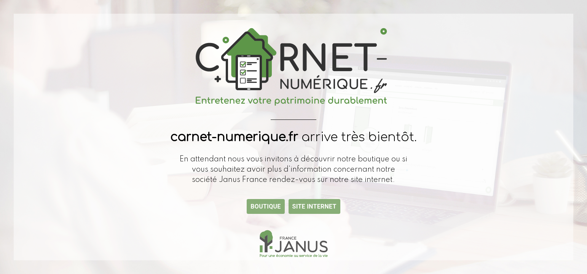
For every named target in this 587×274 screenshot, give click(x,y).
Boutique (265, 206)
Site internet (314, 206)
